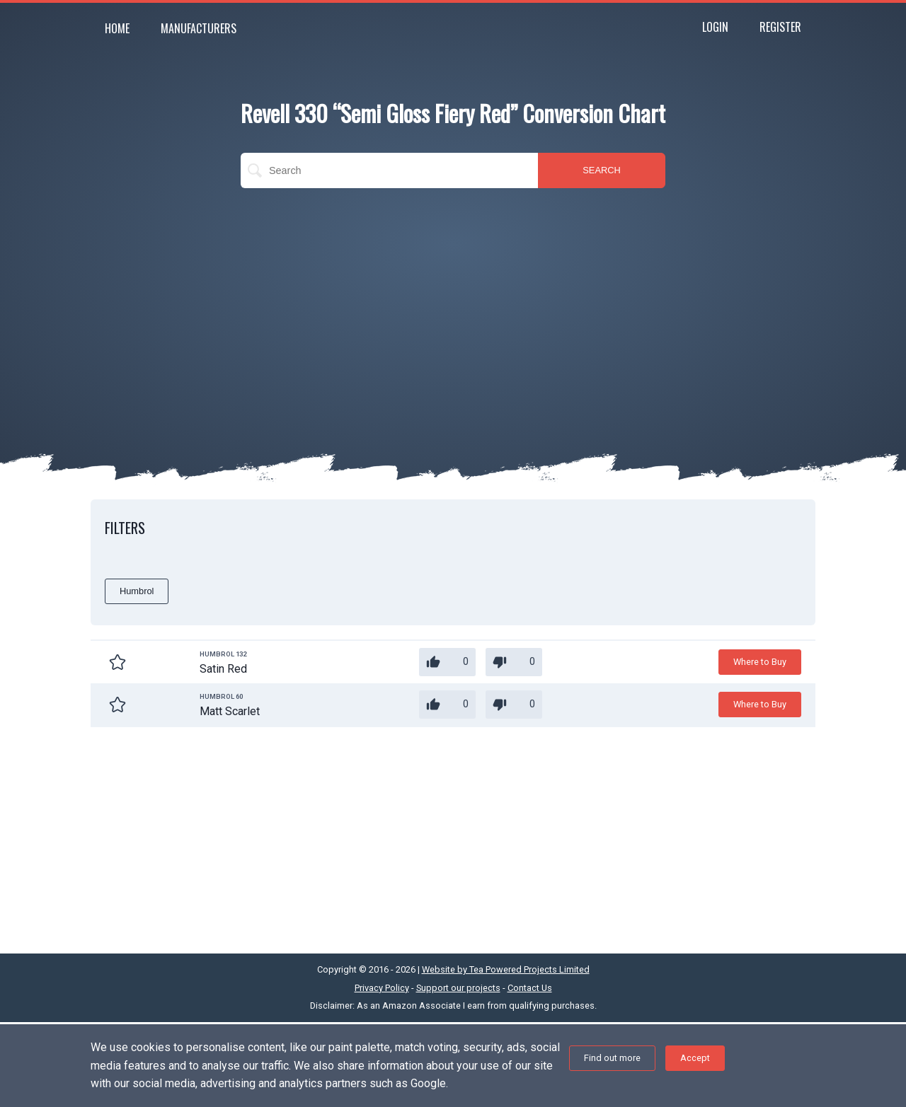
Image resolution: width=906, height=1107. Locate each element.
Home (117, 28)
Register (780, 26)
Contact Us (530, 988)
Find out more (612, 1058)
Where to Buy (759, 661)
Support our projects (458, 988)
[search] (389, 170)
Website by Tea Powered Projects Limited (506, 969)
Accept (695, 1058)
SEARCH (601, 170)
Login (715, 26)
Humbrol (137, 591)
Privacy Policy (382, 988)
